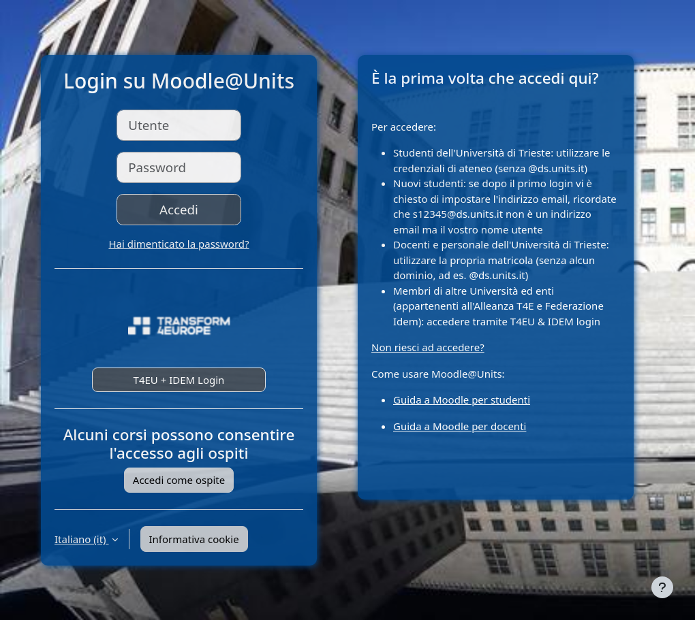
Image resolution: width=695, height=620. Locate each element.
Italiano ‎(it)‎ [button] (82, 539)
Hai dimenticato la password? (178, 243)
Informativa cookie (194, 539)
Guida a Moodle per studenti (461, 399)
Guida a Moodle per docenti (459, 426)
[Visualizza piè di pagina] (662, 587)
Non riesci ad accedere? (427, 347)
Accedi (178, 209)
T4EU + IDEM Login (179, 380)
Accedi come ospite (179, 480)
